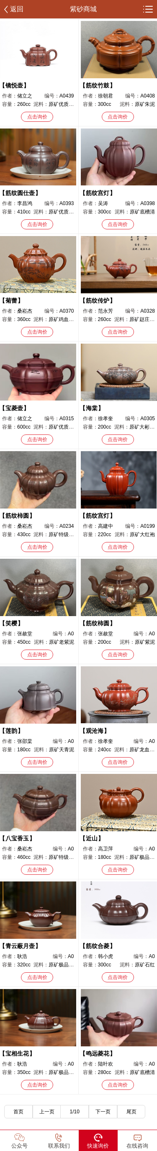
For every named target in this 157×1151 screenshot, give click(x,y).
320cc (24, 965)
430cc (24, 534)
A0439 (66, 96)
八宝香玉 (17, 838)
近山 (92, 838)
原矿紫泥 (145, 642)
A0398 (147, 203)
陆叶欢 (105, 1064)
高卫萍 (105, 849)
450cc (24, 642)
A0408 (147, 96)
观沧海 (94, 730)
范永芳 (105, 311)
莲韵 (11, 730)
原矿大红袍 (142, 534)
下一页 (103, 1112)
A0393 (66, 203)
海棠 (92, 408)
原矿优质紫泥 (64, 104)
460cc (24, 857)
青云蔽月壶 (20, 946)
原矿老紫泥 (61, 642)
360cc (24, 319)
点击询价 (37, 117)
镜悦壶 (14, 85)
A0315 (66, 418)
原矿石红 (145, 965)
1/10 (75, 1112)
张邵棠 (24, 741)
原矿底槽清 (142, 212)
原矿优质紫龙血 (66, 427)
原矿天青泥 (61, 750)
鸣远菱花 (97, 1053)
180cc (24, 750)
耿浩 (22, 956)
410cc (24, 212)
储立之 (24, 96)
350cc (24, 1072)
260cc (24, 104)
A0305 (147, 418)
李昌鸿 (24, 203)
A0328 (147, 311)
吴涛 (103, 203)
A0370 (66, 311)
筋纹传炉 (97, 300)
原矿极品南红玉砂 (69, 965)
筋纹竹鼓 (97, 85)
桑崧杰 (24, 311)
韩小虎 (105, 956)
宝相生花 (17, 1053)
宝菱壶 (14, 408)
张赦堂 (24, 634)
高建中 (105, 526)
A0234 (66, 526)
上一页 (46, 1112)
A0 (71, 634)
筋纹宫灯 (97, 193)
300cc (104, 104)
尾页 (131, 1112)
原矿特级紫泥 (64, 534)
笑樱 (11, 623)
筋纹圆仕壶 (20, 193)
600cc (24, 427)
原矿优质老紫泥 (66, 212)
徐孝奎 (105, 418)
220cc (104, 534)
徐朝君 (105, 96)
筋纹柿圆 (17, 515)
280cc (104, 1072)
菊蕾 (11, 300)
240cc (104, 750)
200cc (104, 427)
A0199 (147, 526)
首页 (18, 1112)
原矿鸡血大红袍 (66, 319)
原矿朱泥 (145, 104)
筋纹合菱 (97, 946)
